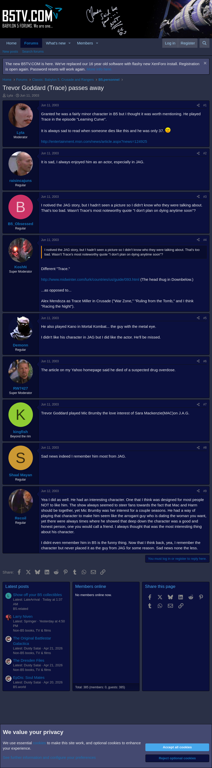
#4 (205, 240)
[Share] (198, 105)
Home (11, 43)
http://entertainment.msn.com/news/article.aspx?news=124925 (94, 141)
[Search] (204, 43)
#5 (205, 318)
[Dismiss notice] (204, 63)
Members (85, 43)
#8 (205, 447)
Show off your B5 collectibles (37, 594)
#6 (205, 361)
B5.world (19, 687)
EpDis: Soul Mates (28, 677)
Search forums (33, 51)
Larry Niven (23, 616)
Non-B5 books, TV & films (32, 630)
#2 (205, 153)
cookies (39, 743)
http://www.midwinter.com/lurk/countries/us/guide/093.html (90, 279)
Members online (90, 586)
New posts (10, 51)
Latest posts (17, 586)
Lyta (10, 95)
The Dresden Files (28, 660)
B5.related (20, 609)
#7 (205, 404)
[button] (69, 43)
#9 (205, 491)
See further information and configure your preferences (49, 757)
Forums (31, 43)
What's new (56, 43)
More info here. (100, 69)
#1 (205, 105)
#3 (205, 197)
